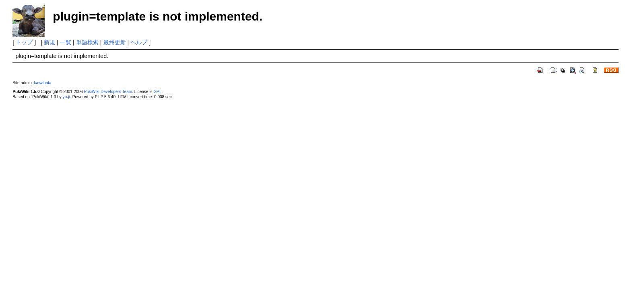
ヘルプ (138, 42)
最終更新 (114, 42)
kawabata (43, 83)
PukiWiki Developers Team (108, 91)
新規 (49, 42)
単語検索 (87, 42)
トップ (24, 42)
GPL (157, 91)
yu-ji (66, 97)
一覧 (65, 42)
